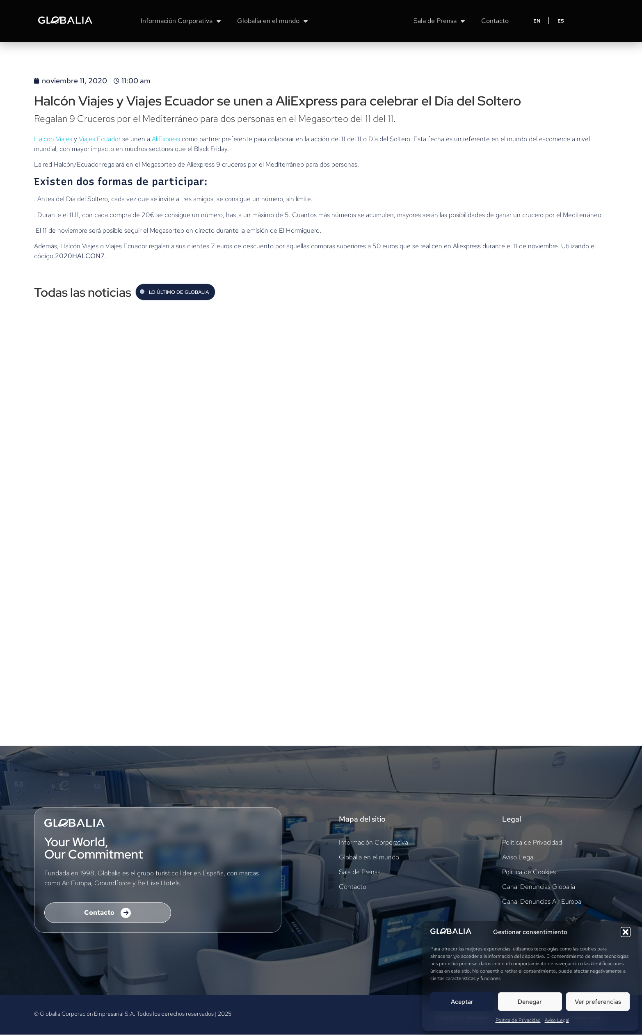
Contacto (495, 20)
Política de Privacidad (518, 1020)
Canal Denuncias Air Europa (541, 902)
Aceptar (462, 1002)
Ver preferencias (598, 1002)
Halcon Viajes (53, 139)
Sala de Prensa (439, 21)
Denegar (530, 1002)
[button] (625, 932)
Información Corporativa (181, 21)
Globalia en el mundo (272, 21)
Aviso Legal (557, 1020)
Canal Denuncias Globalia (538, 887)
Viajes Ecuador (100, 139)
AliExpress (166, 139)
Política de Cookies (529, 872)
